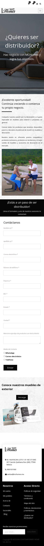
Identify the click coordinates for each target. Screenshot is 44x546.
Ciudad (6, 320)
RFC (5, 294)
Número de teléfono (11, 268)
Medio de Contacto (10, 349)
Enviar (10, 367)
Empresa (7, 281)
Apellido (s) (7, 241)
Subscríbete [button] (31, 532)
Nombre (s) (7, 228)
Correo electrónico (10, 254)
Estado (6, 307)
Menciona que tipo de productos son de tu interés (21, 333)
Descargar (22, 397)
